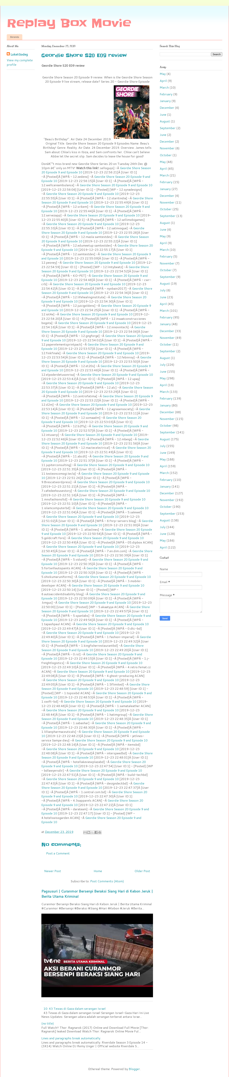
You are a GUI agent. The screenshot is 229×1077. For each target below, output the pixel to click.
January (165, 101)
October (166, 155)
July (162, 290)
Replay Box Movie (69, 23)
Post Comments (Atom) (107, 881)
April (163, 80)
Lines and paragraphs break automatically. (71, 1038)
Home (98, 871)
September (168, 128)
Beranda (14, 37)
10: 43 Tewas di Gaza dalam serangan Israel (74, 1008)
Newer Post (52, 871)
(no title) (47, 1023)
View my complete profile (20, 62)
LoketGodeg (19, 54)
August (165, 121)
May (163, 73)
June (163, 114)
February (166, 94)
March (164, 87)
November (167, 148)
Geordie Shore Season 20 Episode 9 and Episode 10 (95, 178)
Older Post (142, 871)
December (167, 107)
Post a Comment (58, 853)
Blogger (134, 1069)
